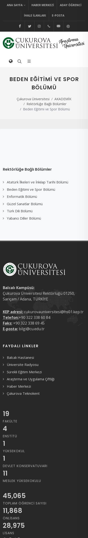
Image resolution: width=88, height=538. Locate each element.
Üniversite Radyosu (22, 364)
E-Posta (58, 15)
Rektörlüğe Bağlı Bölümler (46, 104)
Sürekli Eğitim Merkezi (24, 371)
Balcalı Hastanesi (20, 357)
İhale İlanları (35, 15)
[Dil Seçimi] (10, 61)
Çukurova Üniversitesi (33, 99)
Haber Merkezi (42, 5)
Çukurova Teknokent (23, 393)
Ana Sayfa (16, 5)
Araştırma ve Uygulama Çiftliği (30, 379)
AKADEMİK (62, 99)
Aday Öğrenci (70, 5)
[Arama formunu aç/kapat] (19, 61)
